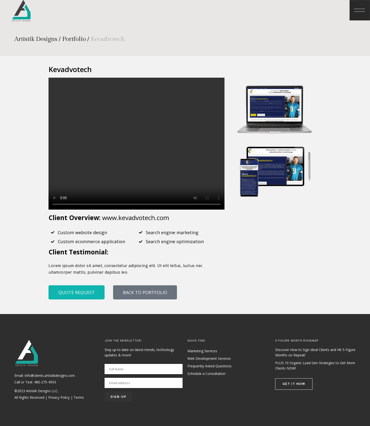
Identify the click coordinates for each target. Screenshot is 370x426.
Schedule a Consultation (206, 373)
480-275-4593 (45, 382)
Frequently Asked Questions (209, 366)
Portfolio (74, 39)
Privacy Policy (59, 397)
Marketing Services (202, 351)
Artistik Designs (35, 39)
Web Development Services (209, 358)
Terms (79, 397)
